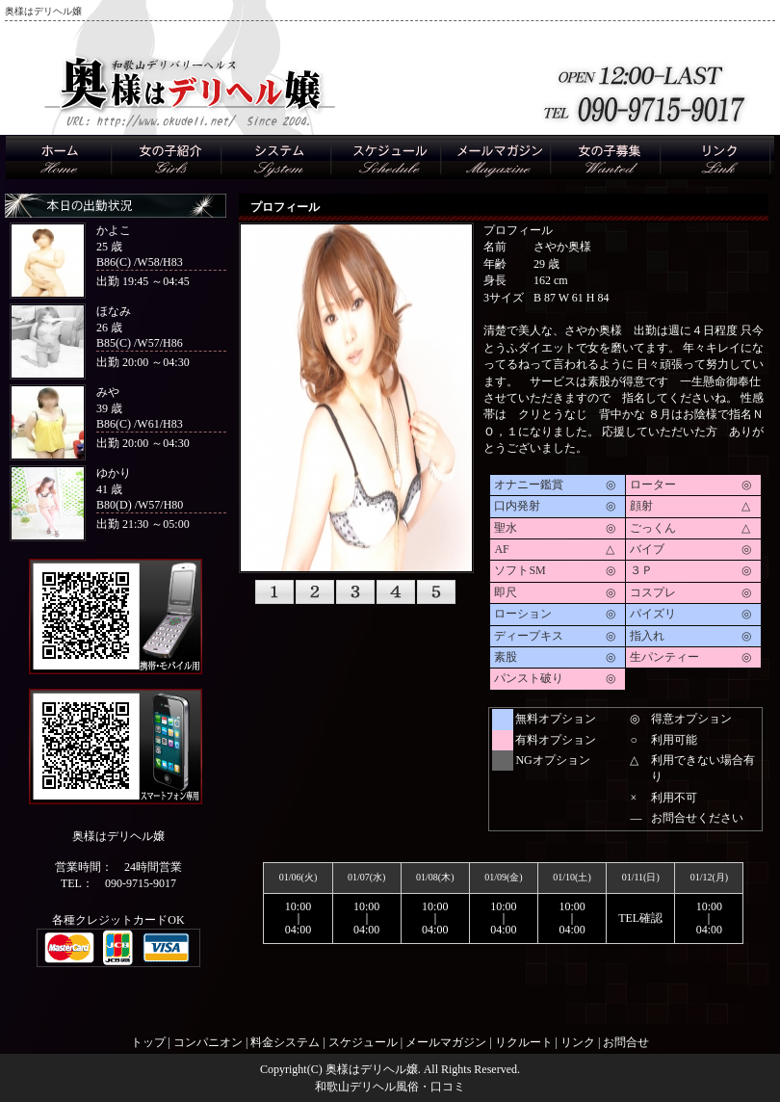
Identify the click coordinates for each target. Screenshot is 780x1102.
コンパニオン (208, 1042)
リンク (577, 1042)
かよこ (113, 230)
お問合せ (626, 1042)
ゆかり (113, 473)
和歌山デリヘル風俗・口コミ (390, 1086)
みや (107, 392)
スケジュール (363, 1042)
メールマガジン (445, 1042)
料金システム (285, 1042)
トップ (148, 1042)
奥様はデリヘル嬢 (371, 1069)
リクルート (524, 1042)
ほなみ (113, 311)
